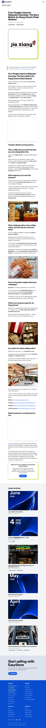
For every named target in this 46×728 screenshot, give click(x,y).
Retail (11, 687)
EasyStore (10, 443)
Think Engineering (28, 716)
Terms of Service (18, 723)
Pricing (9, 708)
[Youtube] (19, 719)
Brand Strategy (12, 24)
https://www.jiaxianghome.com (21, 400)
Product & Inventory (29, 691)
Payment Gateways (29, 695)
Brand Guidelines (28, 710)
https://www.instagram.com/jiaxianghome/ (25, 405)
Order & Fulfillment (28, 693)
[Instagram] (11, 719)
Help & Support (11, 712)
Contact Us (23, 476)
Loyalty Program (28, 689)
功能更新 (13, 541)
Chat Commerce (11, 701)
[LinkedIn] (14, 719)
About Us (27, 708)
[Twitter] (16, 719)
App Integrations (28, 697)
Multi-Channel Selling (12, 693)
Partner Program (28, 712)
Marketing (12, 689)
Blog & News (10, 710)
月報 (9, 541)
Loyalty (11, 691)
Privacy (24, 723)
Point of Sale (27, 687)
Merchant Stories (20, 24)
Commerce (12, 686)
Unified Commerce (12, 650)
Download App (29, 699)
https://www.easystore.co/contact (26, 68)
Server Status (11, 716)
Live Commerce (11, 699)
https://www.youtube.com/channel (26, 408)
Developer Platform (29, 714)
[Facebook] (9, 719)
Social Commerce (11, 695)
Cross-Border (11, 703)
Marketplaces (11, 697)
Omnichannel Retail (12, 570)
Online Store (27, 685)
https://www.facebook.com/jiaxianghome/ (24, 402)
